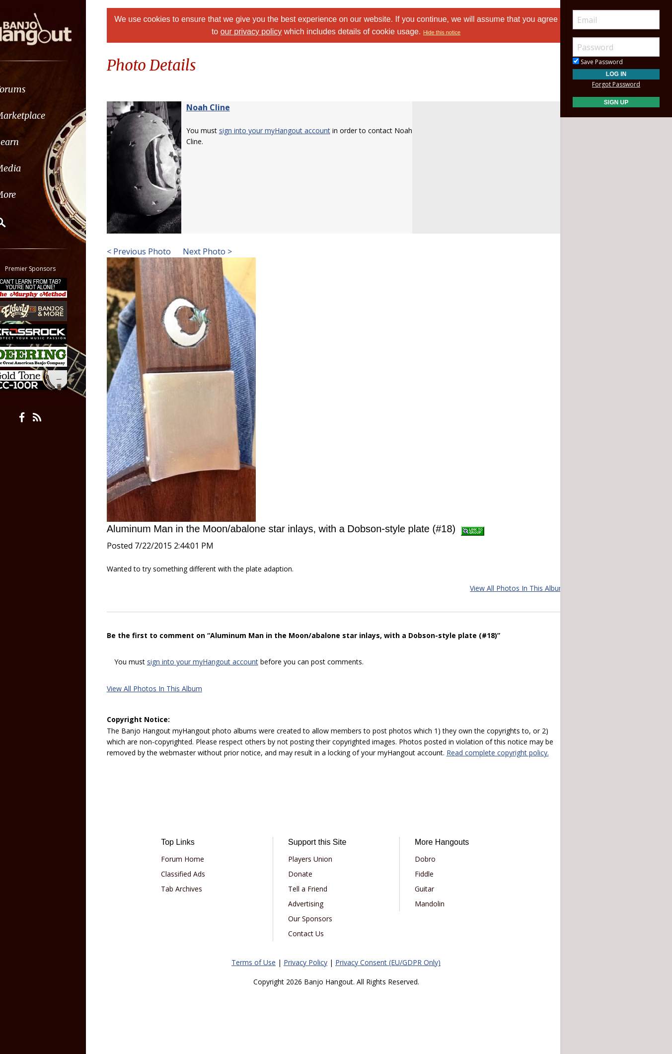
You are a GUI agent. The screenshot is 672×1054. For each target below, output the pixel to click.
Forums (36, 89)
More (31, 194)
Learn (33, 142)
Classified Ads (193, 885)
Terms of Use (253, 973)
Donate (304, 885)
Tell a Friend (311, 900)
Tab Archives (192, 900)
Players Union (314, 870)
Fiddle (420, 885)
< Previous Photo (151, 251)
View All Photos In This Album (505, 588)
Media (34, 168)
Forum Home (193, 870)
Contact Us (309, 945)
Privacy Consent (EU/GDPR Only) (388, 973)
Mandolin (426, 915)
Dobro (421, 870)
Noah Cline (220, 107)
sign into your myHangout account (287, 130)
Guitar (421, 900)
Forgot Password (616, 84)
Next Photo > (218, 251)
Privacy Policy (305, 973)
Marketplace (46, 115)
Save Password (598, 62)
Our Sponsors (314, 930)
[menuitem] (56, 89)
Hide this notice (453, 32)
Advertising (309, 915)
